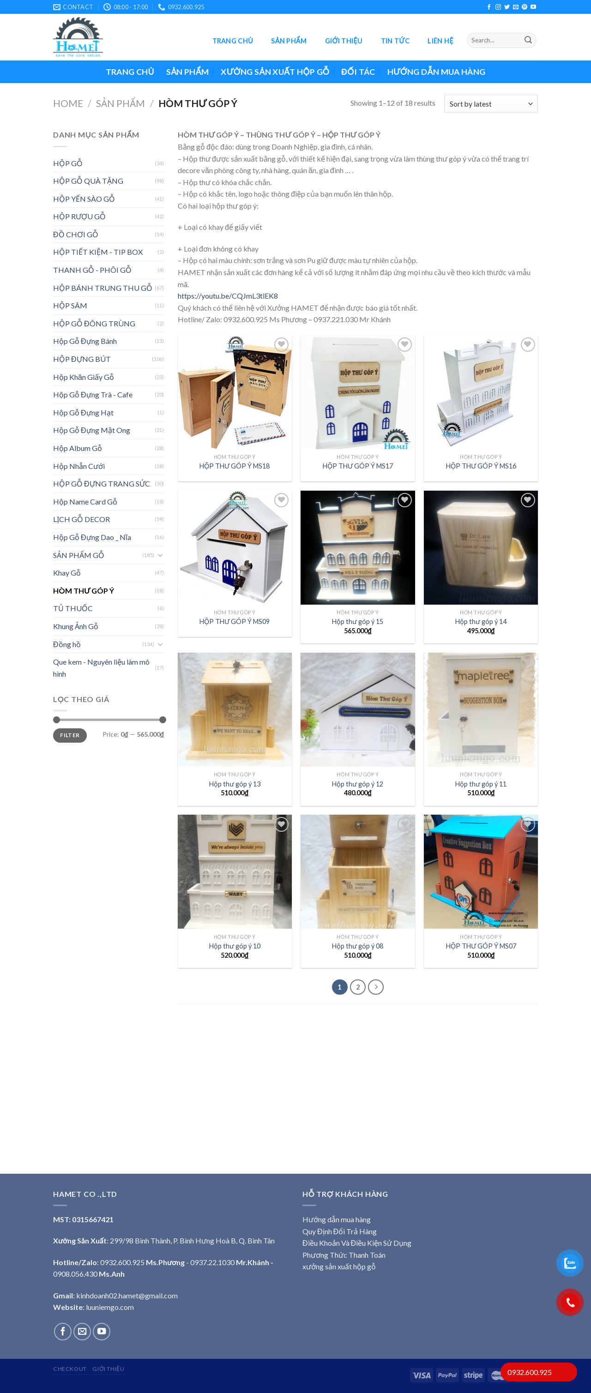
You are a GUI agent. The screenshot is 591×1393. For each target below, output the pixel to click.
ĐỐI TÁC (358, 72)
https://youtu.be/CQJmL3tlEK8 (228, 295)
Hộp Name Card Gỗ (85, 501)
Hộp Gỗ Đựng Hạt (83, 412)
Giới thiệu (343, 41)
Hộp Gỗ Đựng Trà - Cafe (93, 394)
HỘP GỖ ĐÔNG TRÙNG (94, 323)
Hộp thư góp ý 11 (481, 784)
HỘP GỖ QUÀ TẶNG (88, 180)
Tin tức (395, 41)
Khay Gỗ (67, 572)
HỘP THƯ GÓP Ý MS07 (481, 946)
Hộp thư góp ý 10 (234, 946)
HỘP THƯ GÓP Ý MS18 (234, 466)
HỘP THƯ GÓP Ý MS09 (234, 621)
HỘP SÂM (70, 305)
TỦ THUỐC (73, 608)
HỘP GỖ (68, 163)
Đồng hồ (67, 644)
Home (68, 103)
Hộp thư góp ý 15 (357, 621)
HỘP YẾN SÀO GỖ (84, 198)
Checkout (70, 1368)
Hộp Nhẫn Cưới (79, 466)
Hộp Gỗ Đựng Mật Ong (91, 430)
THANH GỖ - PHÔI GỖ (92, 269)
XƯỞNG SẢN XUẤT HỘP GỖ (275, 72)
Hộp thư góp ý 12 (357, 784)
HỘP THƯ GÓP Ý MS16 (481, 466)
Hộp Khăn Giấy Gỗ (83, 376)
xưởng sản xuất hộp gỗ (339, 1266)
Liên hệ (440, 41)
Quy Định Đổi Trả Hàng (339, 1231)
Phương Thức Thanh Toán (344, 1254)
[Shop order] (491, 104)
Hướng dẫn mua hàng (436, 72)
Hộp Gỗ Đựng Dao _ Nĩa (92, 537)
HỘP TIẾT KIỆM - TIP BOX (98, 251)
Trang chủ (232, 41)
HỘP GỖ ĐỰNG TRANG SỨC (101, 483)
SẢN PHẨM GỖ (78, 555)
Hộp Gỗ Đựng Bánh (85, 340)
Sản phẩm (289, 41)
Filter (69, 735)
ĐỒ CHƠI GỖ (75, 234)
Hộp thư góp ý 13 (234, 784)
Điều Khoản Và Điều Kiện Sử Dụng (356, 1242)
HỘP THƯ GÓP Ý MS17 (358, 466)
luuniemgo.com (110, 1307)
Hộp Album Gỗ (77, 448)
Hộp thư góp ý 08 (357, 946)
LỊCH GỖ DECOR (81, 519)
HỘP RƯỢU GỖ (79, 216)
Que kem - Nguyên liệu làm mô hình (101, 667)
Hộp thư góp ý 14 (481, 621)
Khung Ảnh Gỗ (75, 626)
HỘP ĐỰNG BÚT (82, 358)
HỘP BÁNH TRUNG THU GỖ (102, 287)
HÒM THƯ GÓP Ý (83, 590)
